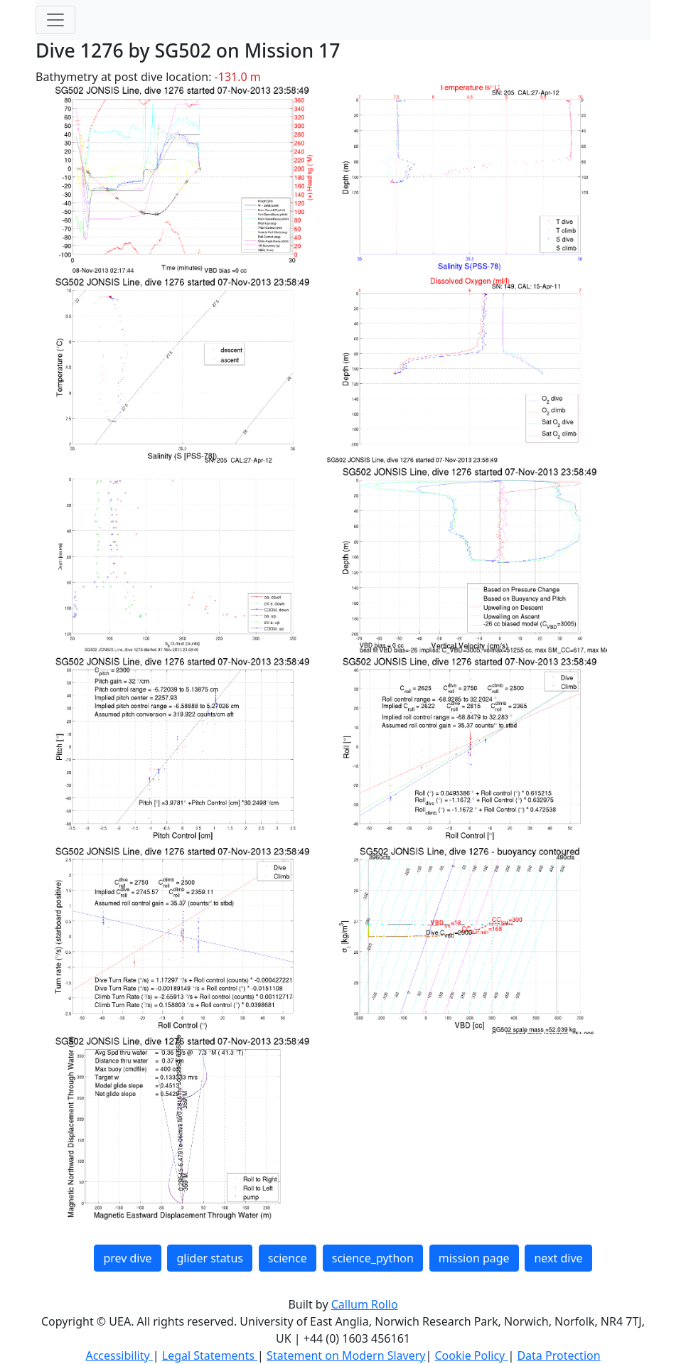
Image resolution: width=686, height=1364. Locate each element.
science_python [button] (373, 1258)
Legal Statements (209, 1355)
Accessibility (118, 1355)
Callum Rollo (364, 1304)
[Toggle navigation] (55, 20)
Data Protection (558, 1355)
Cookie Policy (471, 1355)
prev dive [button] (127, 1258)
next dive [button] (558, 1258)
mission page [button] (474, 1258)
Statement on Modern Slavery (346, 1355)
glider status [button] (209, 1258)
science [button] (287, 1258)
